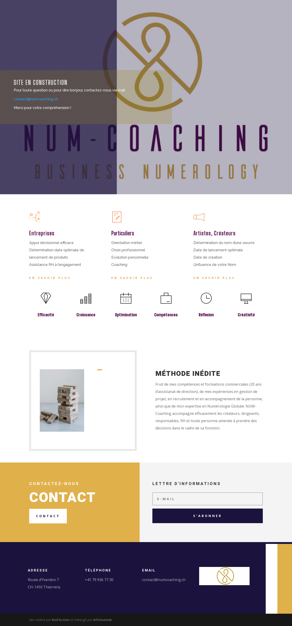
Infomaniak (102, 620)
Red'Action (61, 620)
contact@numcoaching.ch (163, 579)
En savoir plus (50, 278)
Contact (48, 516)
